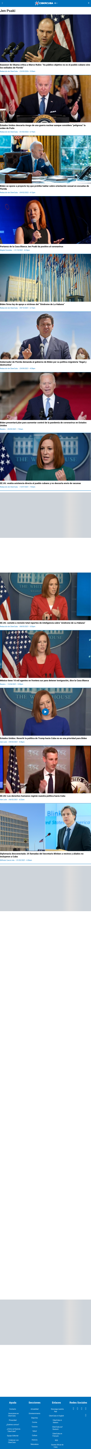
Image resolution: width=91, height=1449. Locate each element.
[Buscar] (88, 3)
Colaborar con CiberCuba (13, 1441)
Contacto (12, 1409)
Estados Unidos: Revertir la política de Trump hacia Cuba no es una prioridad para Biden (43, 738)
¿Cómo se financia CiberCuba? (13, 1430)
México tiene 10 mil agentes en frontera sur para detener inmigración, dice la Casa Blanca (44, 680)
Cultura (34, 1435)
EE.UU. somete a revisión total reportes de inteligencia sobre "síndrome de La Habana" (42, 623)
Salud (35, 1431)
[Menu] (2, 3)
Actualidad (34, 1409)
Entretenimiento (34, 1413)
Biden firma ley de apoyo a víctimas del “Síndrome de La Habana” (32, 304)
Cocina (34, 1422)
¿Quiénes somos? (12, 1425)
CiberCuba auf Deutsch (57, 1428)
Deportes (34, 1418)
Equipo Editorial (12, 1436)
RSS (56, 1440)
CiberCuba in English (56, 1416)
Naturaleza (34, 1444)
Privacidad (12, 1420)
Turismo (35, 1427)
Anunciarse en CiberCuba (13, 1415)
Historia (34, 1440)
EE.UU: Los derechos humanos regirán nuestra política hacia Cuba (32, 796)
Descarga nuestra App (57, 1410)
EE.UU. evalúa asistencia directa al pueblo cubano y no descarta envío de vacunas (40, 483)
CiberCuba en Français (57, 1435)
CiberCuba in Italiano (57, 1421)
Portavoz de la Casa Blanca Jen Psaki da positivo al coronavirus (31, 246)
